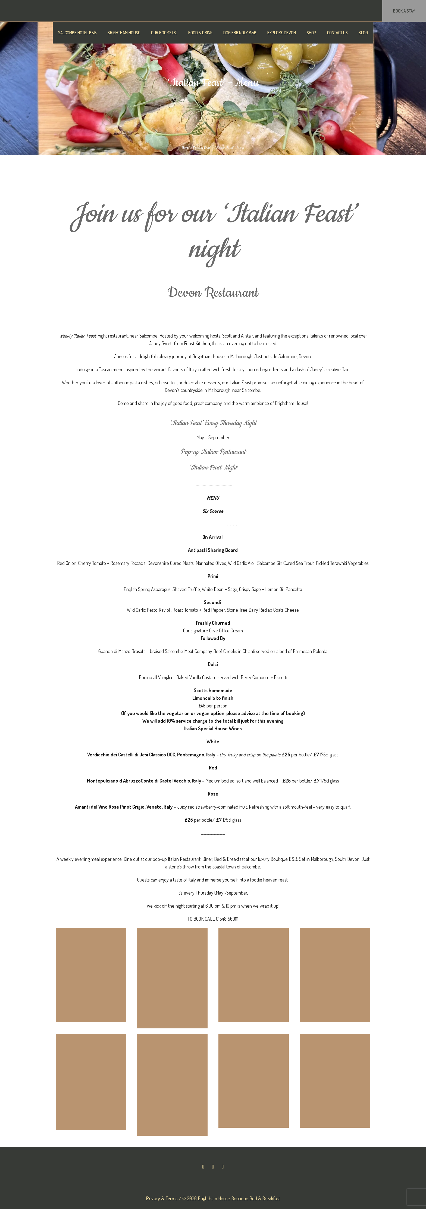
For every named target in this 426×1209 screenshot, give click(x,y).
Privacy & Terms (162, 1198)
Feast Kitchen (197, 343)
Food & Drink (202, 147)
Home (185, 147)
